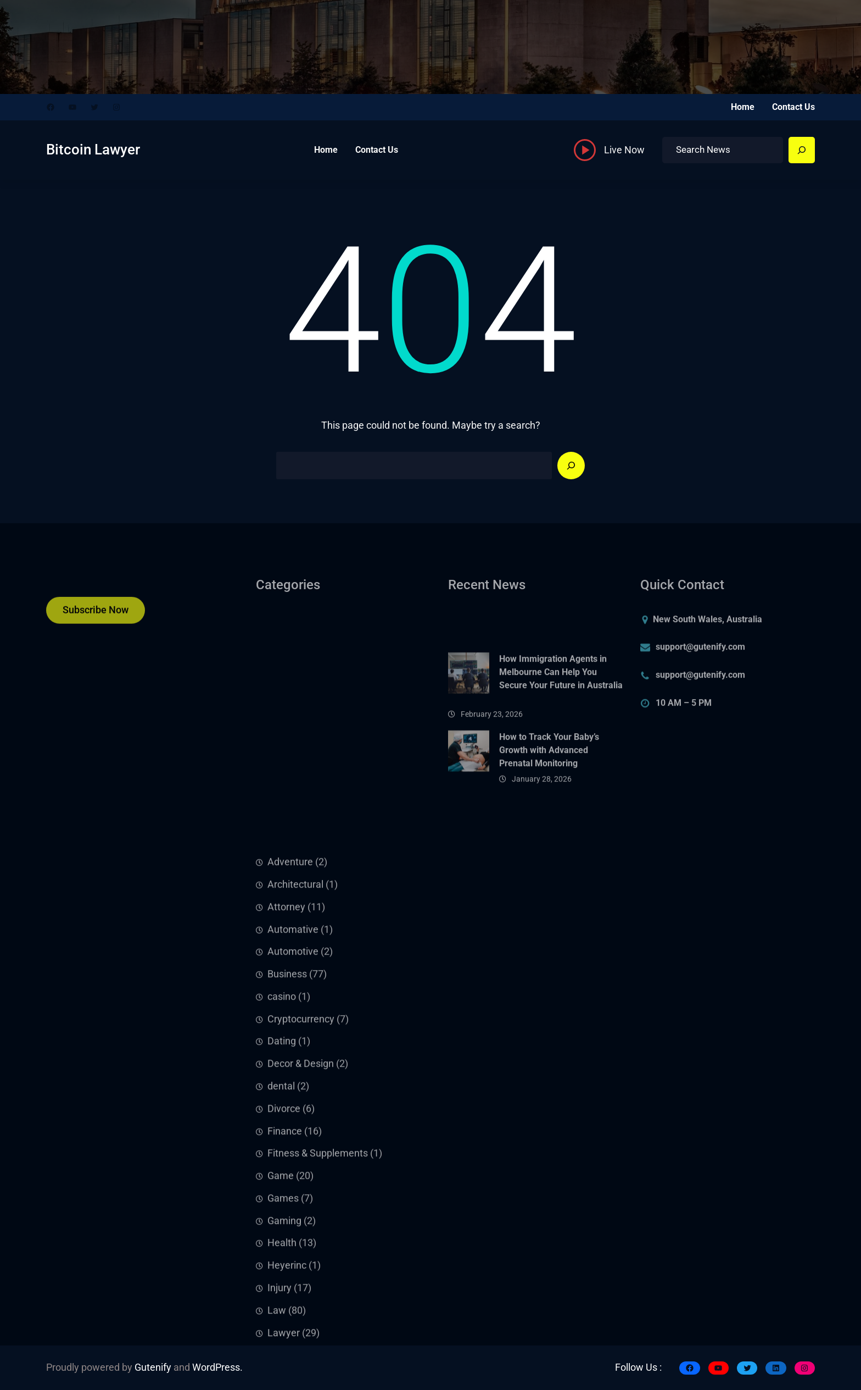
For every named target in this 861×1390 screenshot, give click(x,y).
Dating (281, 1205)
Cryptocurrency (300, 1183)
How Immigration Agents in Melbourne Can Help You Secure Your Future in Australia (561, 710)
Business (287, 1138)
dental (281, 1250)
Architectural (295, 1049)
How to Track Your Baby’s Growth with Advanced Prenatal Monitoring (549, 781)
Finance (284, 1295)
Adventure (290, 1026)
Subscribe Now (95, 616)
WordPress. (217, 1367)
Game (280, 1340)
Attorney (286, 1071)
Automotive (292, 1116)
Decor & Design (300, 1228)
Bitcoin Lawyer (93, 149)
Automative (292, 1093)
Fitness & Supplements (317, 1318)
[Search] (802, 150)
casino (281, 1161)
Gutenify (153, 1367)
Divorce (283, 1273)
